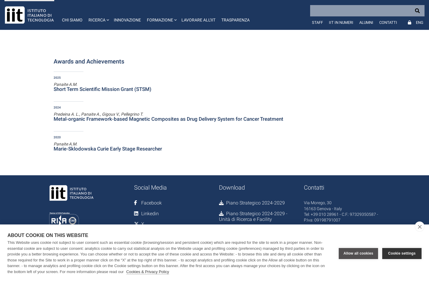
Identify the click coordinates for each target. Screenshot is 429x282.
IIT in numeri (341, 22)
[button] (98, 15)
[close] (420, 226)
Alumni (366, 22)
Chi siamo (72, 20)
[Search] (367, 10)
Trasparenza (235, 20)
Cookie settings (402, 253)
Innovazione (127, 20)
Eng (419, 22)
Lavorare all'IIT (198, 20)
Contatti (388, 22)
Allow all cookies (358, 253)
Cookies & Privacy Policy (147, 271)
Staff (317, 22)
